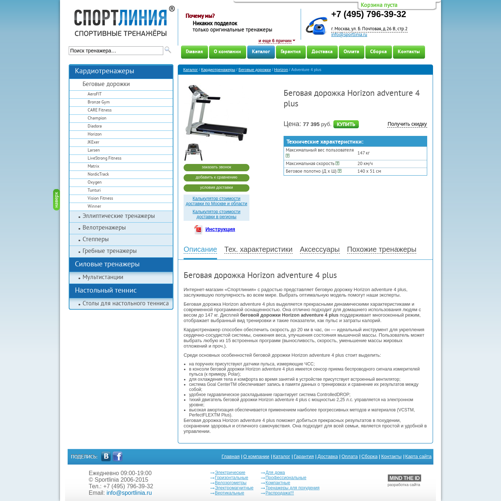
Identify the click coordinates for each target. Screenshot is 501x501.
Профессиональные (285, 477)
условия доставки (216, 187)
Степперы (96, 240)
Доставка (322, 52)
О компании (227, 52)
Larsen (94, 150)
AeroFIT (95, 94)
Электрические (230, 472)
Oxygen (95, 182)
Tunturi (94, 190)
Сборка (378, 52)
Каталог (261, 52)
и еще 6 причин (275, 40)
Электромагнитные (234, 487)
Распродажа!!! (279, 493)
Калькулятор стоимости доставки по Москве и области (216, 201)
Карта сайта (418, 456)
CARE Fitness (100, 110)
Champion (97, 118)
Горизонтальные (231, 477)
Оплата (351, 52)
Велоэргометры (231, 482)
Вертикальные (229, 493)
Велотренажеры (104, 228)
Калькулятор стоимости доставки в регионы (216, 214)
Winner (94, 207)
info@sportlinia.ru (349, 35)
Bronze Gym (99, 102)
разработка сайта (404, 480)
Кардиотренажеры (104, 71)
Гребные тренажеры (110, 251)
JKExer (93, 142)
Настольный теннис (106, 290)
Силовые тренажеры (107, 264)
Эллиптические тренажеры (119, 216)
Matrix (93, 166)
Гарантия (291, 52)
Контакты (409, 52)
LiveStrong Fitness (104, 158)
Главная (194, 52)
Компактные (277, 482)
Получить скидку (407, 124)
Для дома (275, 472)
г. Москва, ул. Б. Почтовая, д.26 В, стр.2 (369, 29)
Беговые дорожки (106, 85)
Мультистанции (103, 278)
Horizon (95, 134)
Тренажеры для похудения (292, 487)
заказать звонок (216, 167)
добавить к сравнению (216, 177)
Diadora (95, 126)
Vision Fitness (100, 198)
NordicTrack (98, 174)
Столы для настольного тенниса (126, 304)
